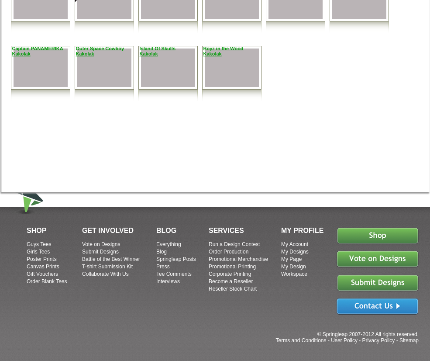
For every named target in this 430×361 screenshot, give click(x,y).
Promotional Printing (232, 267)
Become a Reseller (231, 281)
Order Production (228, 252)
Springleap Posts (176, 259)
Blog (161, 252)
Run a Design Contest (234, 244)
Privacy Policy (378, 340)
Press (163, 267)
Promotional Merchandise (238, 259)
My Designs (295, 252)
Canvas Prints (43, 267)
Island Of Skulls (158, 48)
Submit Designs (100, 252)
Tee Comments (174, 274)
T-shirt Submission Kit (107, 267)
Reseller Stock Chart (233, 289)
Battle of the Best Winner (111, 259)
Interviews (168, 281)
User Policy (344, 340)
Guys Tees (39, 244)
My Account (294, 244)
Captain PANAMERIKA (37, 48)
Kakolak (21, 53)
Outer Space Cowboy (100, 48)
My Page (291, 259)
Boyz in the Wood (223, 48)
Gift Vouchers (42, 274)
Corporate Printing (230, 274)
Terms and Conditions (300, 340)
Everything (168, 244)
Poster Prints (42, 259)
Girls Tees (38, 252)
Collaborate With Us (105, 274)
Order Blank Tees (47, 281)
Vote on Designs (101, 244)
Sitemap (409, 340)
